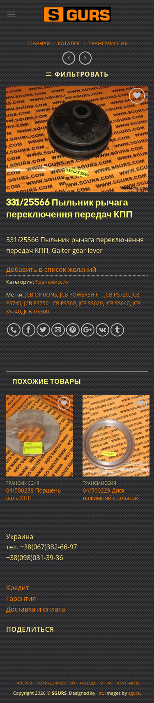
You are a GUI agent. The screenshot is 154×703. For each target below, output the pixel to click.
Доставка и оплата (35, 609)
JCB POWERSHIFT (80, 294)
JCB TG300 (36, 311)
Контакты (128, 683)
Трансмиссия (108, 43)
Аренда (88, 683)
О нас (106, 683)
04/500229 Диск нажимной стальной (110, 494)
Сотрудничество (56, 683)
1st (100, 693)
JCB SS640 (118, 303)
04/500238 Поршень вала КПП (33, 494)
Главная (38, 43)
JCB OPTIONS (41, 294)
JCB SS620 (90, 303)
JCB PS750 (36, 303)
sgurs (134, 693)
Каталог (69, 43)
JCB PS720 (116, 294)
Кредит (17, 587)
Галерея (23, 683)
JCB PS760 (63, 303)
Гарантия (21, 598)
